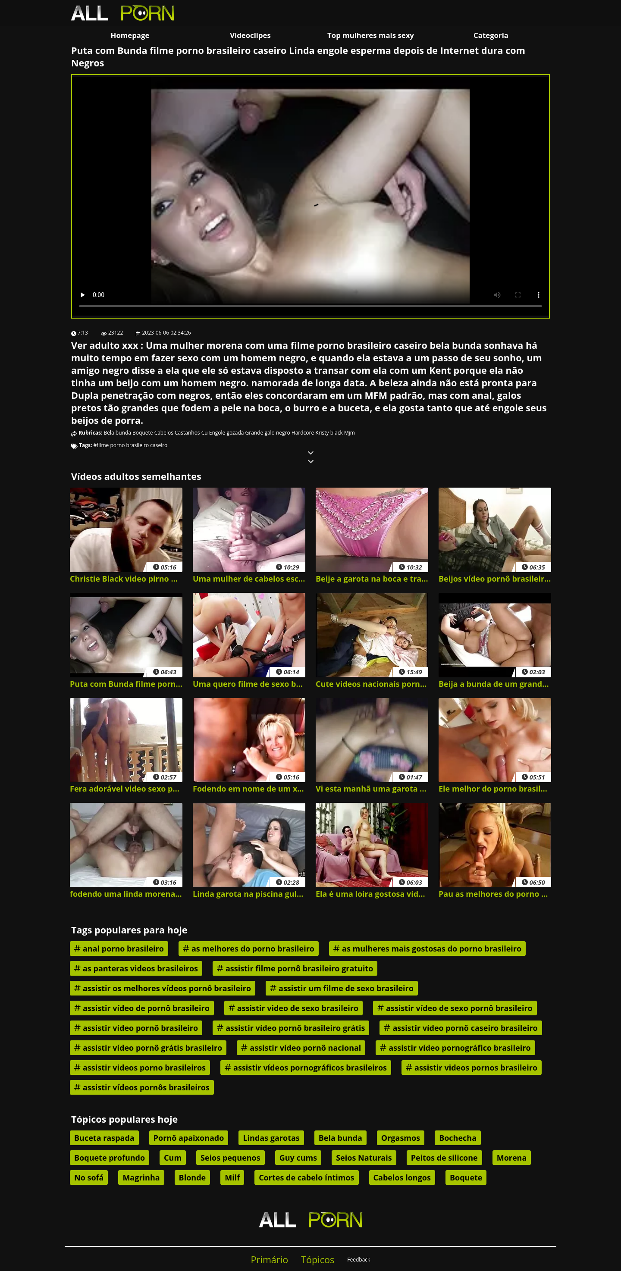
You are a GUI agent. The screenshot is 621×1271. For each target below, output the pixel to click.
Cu (204, 432)
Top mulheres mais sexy (370, 35)
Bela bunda (117, 432)
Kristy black (329, 432)
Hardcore (303, 432)
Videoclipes (250, 35)
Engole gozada (226, 432)
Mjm (349, 432)
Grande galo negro (267, 432)
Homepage (130, 35)
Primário (270, 1259)
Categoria (491, 35)
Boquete (142, 432)
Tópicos (317, 1259)
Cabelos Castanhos (177, 432)
